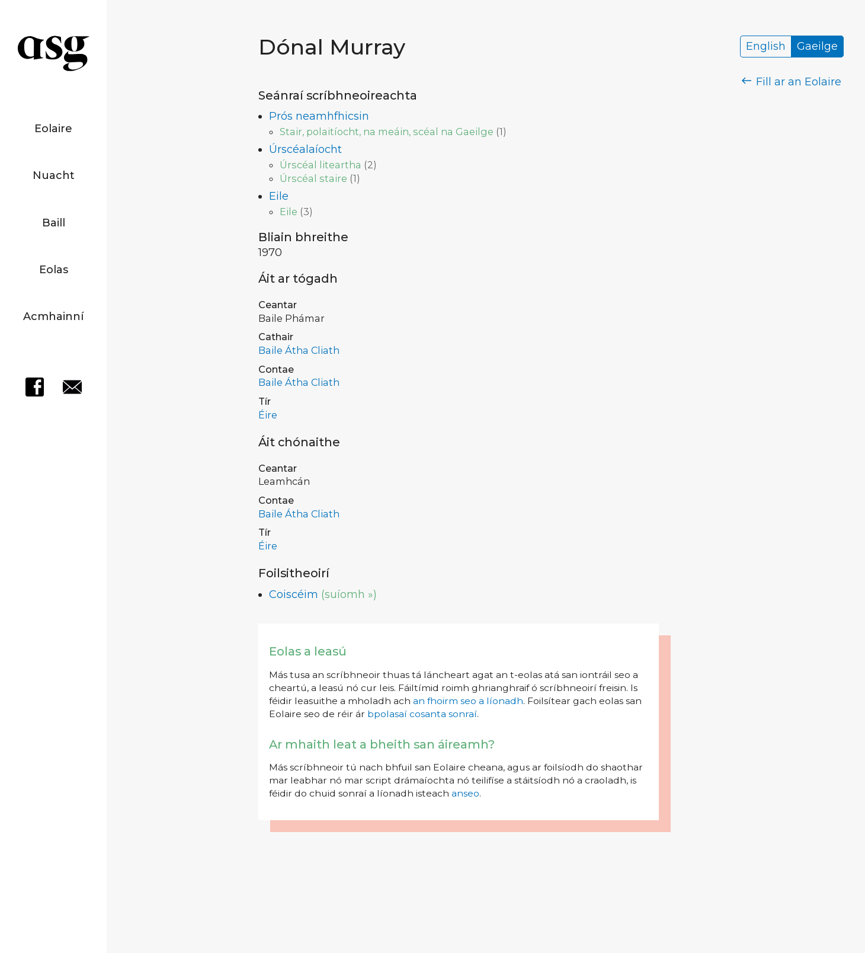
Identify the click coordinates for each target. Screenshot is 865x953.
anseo (465, 793)
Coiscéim (293, 594)
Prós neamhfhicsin (319, 116)
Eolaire (53, 128)
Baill (53, 222)
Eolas (53, 269)
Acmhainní (53, 316)
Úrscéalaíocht (305, 149)
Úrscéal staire (313, 178)
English (766, 46)
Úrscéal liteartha (320, 165)
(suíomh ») (349, 594)
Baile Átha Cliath (298, 350)
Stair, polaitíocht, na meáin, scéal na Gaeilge (387, 131)
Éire (267, 415)
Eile (279, 196)
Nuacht (54, 175)
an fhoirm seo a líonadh (468, 700)
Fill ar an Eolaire (792, 81)
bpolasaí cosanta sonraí (422, 713)
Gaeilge (817, 46)
